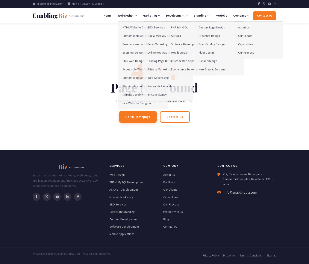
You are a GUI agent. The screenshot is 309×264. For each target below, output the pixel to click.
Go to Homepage (137, 116)
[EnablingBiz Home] (59, 16)
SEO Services (118, 204)
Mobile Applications (122, 234)
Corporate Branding (122, 212)
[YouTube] (269, 4)
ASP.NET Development (123, 190)
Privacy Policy (211, 256)
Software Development (124, 227)
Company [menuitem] (241, 15)
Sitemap (271, 256)
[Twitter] (263, 4)
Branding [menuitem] (201, 15)
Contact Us (175, 116)
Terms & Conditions (251, 256)
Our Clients (170, 190)
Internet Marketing (121, 197)
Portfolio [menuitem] (221, 15)
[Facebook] (259, 4)
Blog (166, 219)
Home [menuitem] (108, 15)
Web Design (117, 175)
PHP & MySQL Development (127, 182)
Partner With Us (173, 212)
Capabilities (170, 197)
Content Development (123, 219)
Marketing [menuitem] (151, 15)
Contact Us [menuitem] (264, 15)
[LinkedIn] (275, 4)
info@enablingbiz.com (48, 4)
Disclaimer (229, 256)
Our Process (171, 204)
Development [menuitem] (177, 15)
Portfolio (169, 182)
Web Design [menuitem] (127, 15)
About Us (169, 175)
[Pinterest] (78, 197)
